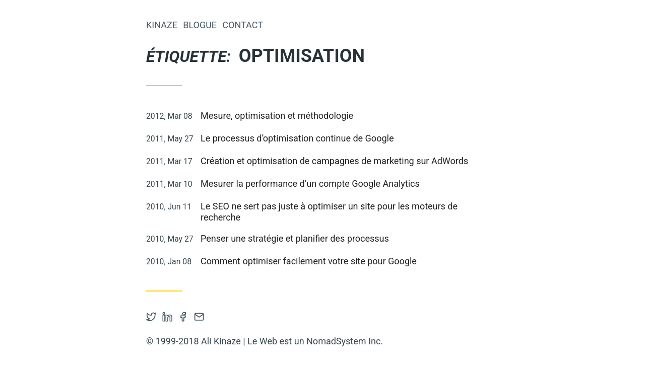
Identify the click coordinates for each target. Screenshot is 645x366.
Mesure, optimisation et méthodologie (277, 115)
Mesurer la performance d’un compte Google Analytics (310, 183)
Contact (242, 25)
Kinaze (161, 25)
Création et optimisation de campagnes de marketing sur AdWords (334, 161)
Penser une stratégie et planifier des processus (295, 238)
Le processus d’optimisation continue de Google (297, 138)
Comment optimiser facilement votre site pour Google (309, 261)
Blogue (200, 25)
